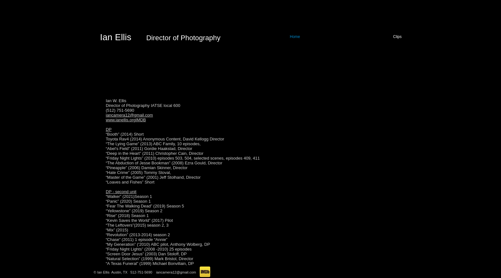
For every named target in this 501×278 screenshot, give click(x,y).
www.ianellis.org (120, 119)
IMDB (140, 119)
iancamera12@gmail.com (129, 115)
